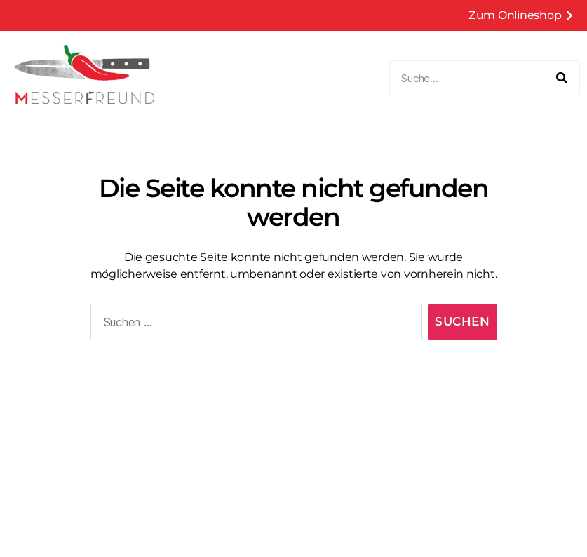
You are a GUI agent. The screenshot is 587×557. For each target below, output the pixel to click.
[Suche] (561, 78)
